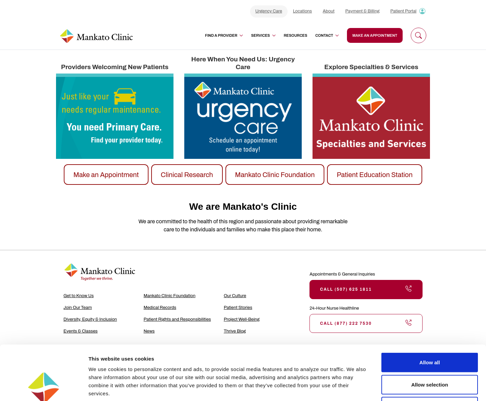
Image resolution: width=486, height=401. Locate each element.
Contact (327, 35)
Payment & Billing (362, 11)
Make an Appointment (106, 174)
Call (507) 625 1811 (366, 289)
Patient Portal (403, 11)
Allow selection (429, 335)
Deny (430, 357)
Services (263, 35)
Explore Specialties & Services (371, 66)
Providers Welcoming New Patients (114, 66)
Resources (295, 35)
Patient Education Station (375, 174)
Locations (302, 11)
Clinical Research (187, 174)
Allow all (430, 312)
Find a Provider (224, 35)
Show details (354, 388)
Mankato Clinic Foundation (275, 174)
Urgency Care (268, 11)
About (328, 11)
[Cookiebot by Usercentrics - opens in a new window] (43, 388)
